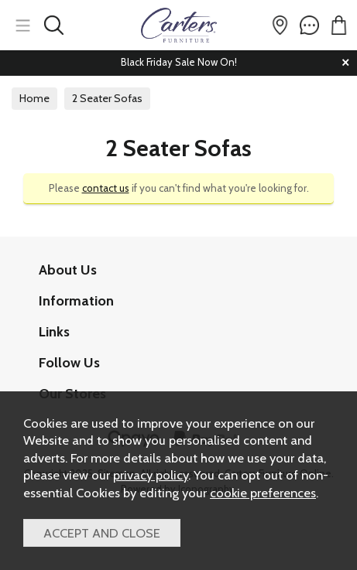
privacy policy (150, 475)
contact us (105, 188)
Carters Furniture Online (178, 25)
